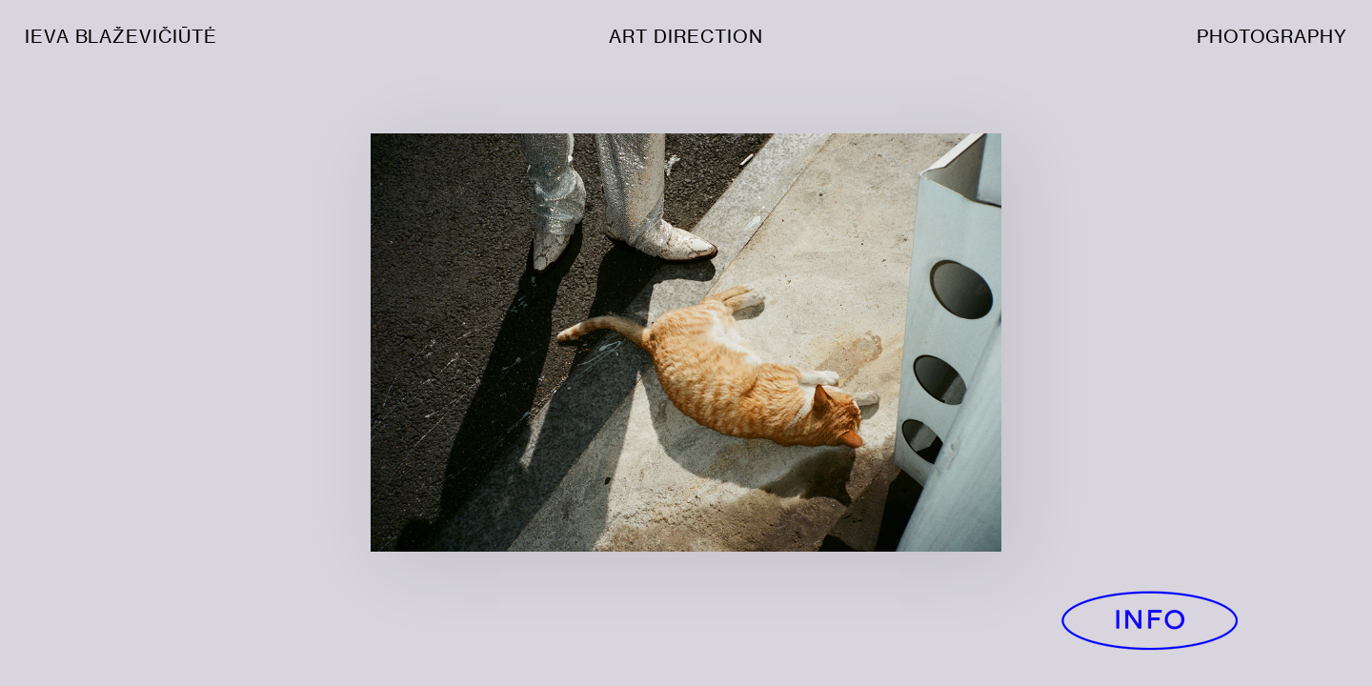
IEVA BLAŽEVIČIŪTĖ (121, 37)
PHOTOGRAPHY (1272, 37)
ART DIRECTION (685, 37)
